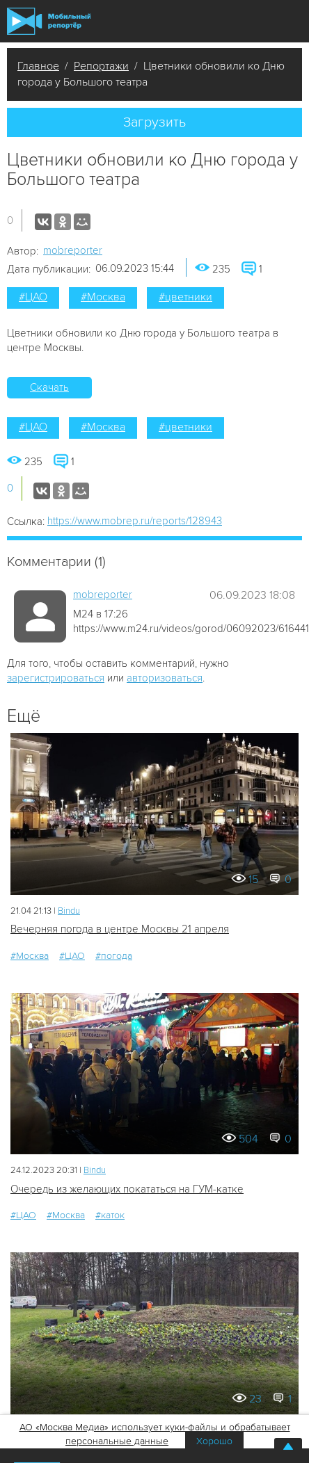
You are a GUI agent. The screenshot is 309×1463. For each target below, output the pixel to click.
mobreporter (72, 250)
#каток (110, 1215)
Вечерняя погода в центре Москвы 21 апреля (119, 929)
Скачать (49, 387)
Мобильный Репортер (48, 21)
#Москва (103, 297)
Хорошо (214, 1441)
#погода (113, 956)
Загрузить (154, 122)
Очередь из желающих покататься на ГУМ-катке (127, 1189)
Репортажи (101, 66)
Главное (38, 66)
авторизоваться (165, 678)
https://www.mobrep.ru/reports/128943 (134, 521)
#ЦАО (33, 297)
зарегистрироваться (55, 678)
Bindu (69, 910)
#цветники (185, 297)
